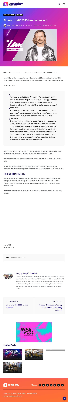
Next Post (57, 301)
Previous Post (12, 301)
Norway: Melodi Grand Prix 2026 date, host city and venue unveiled (12, 365)
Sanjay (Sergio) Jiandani (26, 273)
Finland (19, 14)
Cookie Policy (21, 393)
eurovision (14, 257)
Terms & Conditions (32, 393)
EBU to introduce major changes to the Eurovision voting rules (12, 352)
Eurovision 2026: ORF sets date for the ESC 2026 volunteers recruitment (33, 352)
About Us (5, 393)
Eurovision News (9, 14)
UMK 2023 (21, 257)
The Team (13, 393)
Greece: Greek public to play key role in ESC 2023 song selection (50, 307)
